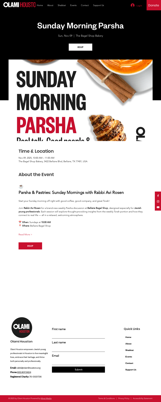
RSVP (80, 47)
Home (128, 336)
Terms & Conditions (106, 398)
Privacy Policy (123, 398)
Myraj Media (46, 398)
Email (55, 355)
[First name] (77, 335)
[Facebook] (158, 195)
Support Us (130, 369)
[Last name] (77, 349)
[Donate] (153, 5)
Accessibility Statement (142, 398)
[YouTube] (158, 207)
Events (128, 356)
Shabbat (129, 349)
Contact (129, 362)
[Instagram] (158, 201)
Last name (59, 342)
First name (59, 329)
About (128, 343)
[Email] (77, 362)
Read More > (25, 234)
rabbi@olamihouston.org (28, 367)
